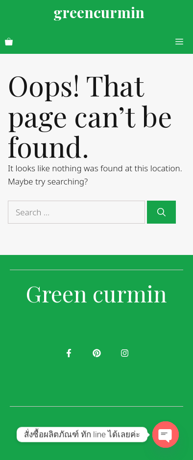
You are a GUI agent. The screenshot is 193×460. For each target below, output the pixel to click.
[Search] (161, 212)
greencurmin (99, 12)
